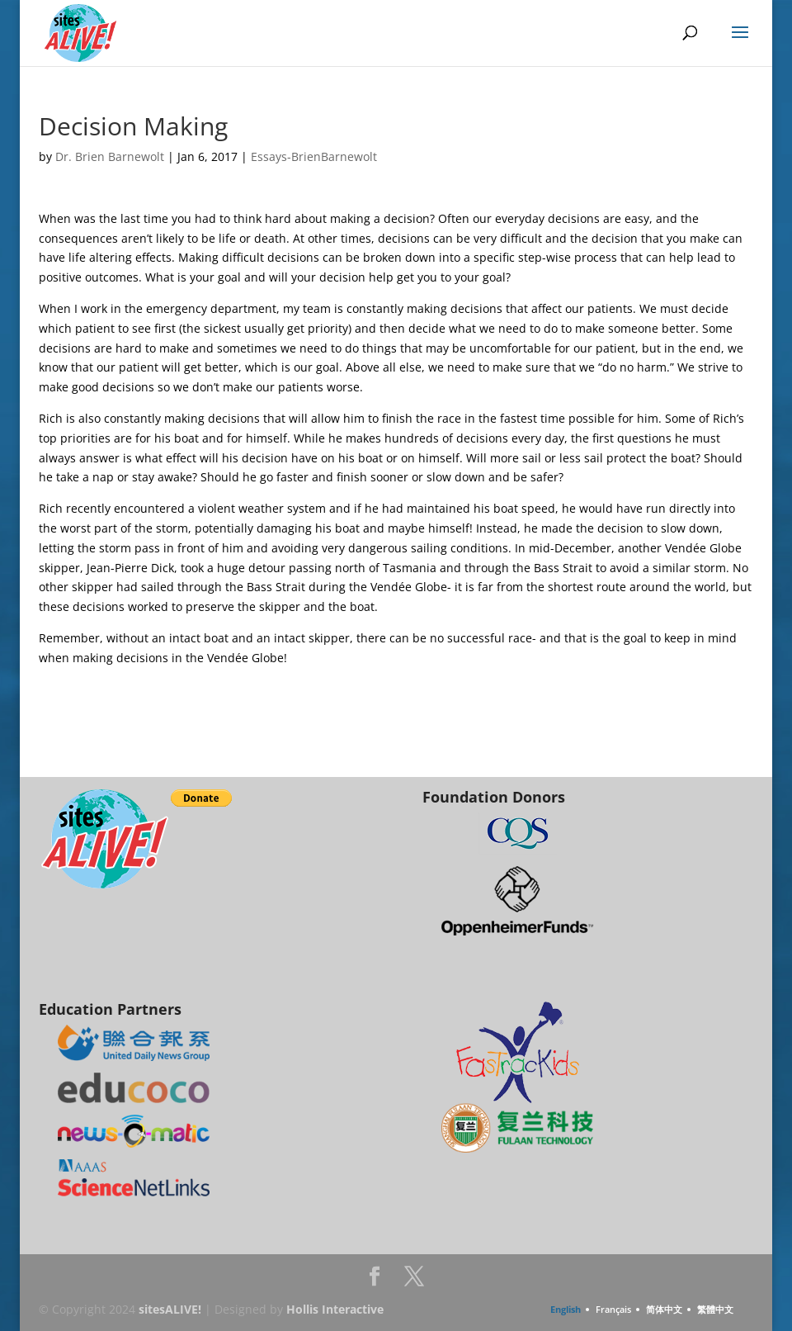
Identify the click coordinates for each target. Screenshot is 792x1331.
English (565, 1309)
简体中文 (664, 1309)
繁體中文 (715, 1309)
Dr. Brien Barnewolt (109, 156)
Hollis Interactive (335, 1309)
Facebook (374, 1281)
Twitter (414, 1281)
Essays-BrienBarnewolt (314, 156)
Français (613, 1309)
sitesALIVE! (170, 1309)
